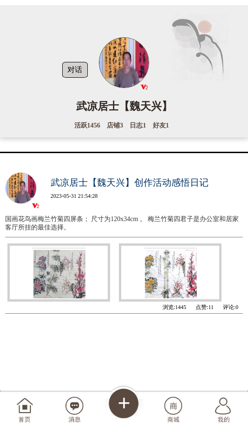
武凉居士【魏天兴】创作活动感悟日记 (130, 182)
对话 (74, 70)
